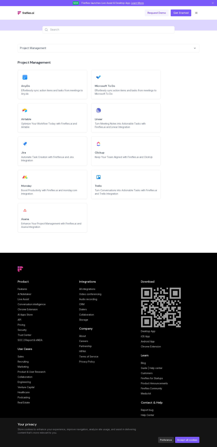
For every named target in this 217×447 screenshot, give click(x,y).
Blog (143, 363)
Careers (83, 341)
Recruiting (23, 361)
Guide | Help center (152, 368)
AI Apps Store (25, 314)
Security (22, 329)
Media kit (146, 393)
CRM (81, 304)
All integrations (87, 289)
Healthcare (24, 392)
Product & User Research (31, 371)
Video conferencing (90, 294)
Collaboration (25, 376)
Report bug (147, 409)
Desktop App (148, 331)
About (82, 336)
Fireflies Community (151, 388)
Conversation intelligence (32, 304)
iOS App (145, 336)
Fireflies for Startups (152, 378)
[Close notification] (212, 3)
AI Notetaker (24, 294)
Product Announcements (154, 383)
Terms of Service (88, 356)
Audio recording (88, 299)
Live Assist (23, 299)
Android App (148, 341)
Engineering (24, 382)
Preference (166, 439)
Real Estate (24, 402)
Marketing (23, 366)
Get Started (181, 13)
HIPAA (82, 351)
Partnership (85, 346)
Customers (147, 373)
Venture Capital (26, 387)
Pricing (21, 324)
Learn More (137, 3)
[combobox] (108, 48)
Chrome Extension (28, 309)
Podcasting (24, 397)
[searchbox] (111, 30)
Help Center (147, 415)
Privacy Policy (87, 361)
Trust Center (24, 335)
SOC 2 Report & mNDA (30, 340)
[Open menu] (196, 13)
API (19, 319)
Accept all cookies (187, 439)
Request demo (156, 13)
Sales (21, 356)
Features (22, 289)
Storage (83, 319)
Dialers (83, 309)
